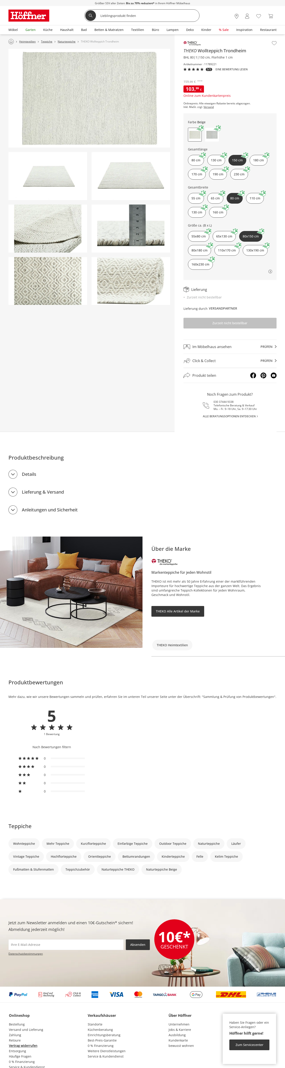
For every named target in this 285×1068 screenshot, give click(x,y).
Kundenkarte (178, 1040)
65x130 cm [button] (226, 234)
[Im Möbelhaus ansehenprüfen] (229, 347)
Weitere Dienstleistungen (107, 1051)
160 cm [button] (220, 210)
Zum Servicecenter (249, 1045)
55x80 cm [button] (200, 234)
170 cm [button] (198, 172)
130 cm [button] (218, 158)
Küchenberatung (100, 1029)
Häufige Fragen (20, 1056)
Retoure (15, 1040)
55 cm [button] (197, 196)
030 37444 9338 (224, 402)
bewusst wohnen (181, 1046)
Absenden (137, 944)
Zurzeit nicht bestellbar (229, 323)
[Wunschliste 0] (258, 16)
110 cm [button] (257, 196)
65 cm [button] (217, 196)
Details (29, 474)
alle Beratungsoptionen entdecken (229, 416)
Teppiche (20, 826)
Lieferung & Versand (43, 492)
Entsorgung (17, 1051)
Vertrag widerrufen (23, 1046)
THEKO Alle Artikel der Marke (178, 611)
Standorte (95, 1024)
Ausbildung (177, 1035)
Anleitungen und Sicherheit (50, 510)
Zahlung (15, 1035)
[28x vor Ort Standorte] (236, 16)
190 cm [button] (220, 172)
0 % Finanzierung (22, 1062)
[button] (212, 135)
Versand (209, 107)
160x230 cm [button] (202, 262)
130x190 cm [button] (257, 248)
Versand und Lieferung (26, 1029)
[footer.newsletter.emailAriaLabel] (66, 944)
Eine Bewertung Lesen (232, 69)
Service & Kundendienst (106, 1056)
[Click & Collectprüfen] (229, 361)
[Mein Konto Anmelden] (247, 16)
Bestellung (17, 1024)
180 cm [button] (260, 158)
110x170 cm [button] (228, 248)
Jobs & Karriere (180, 1029)
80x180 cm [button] (201, 248)
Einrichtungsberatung (104, 1035)
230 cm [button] (241, 172)
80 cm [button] (197, 158)
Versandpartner (223, 308)
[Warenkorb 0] (270, 16)
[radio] (51, 758)
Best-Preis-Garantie (102, 1040)
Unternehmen (179, 1024)
